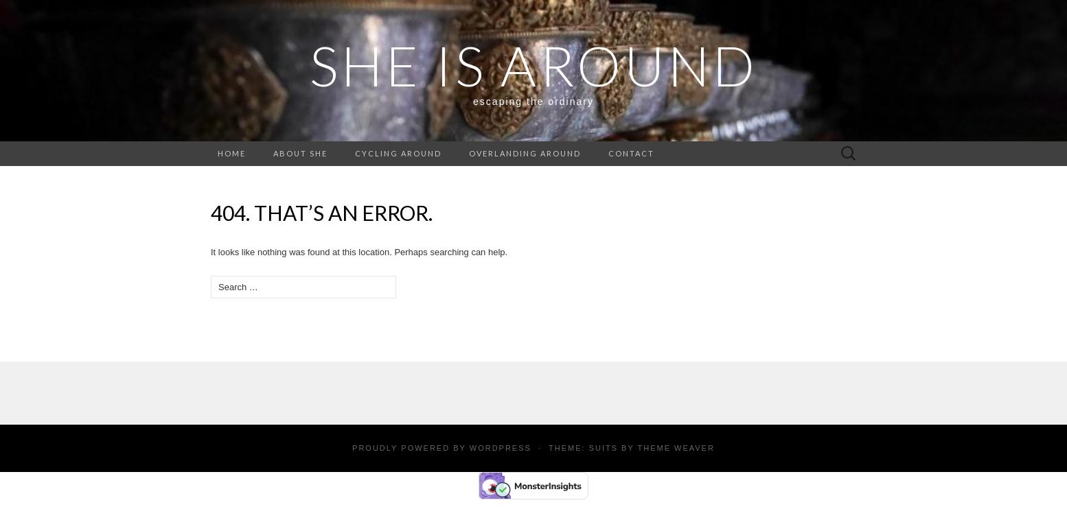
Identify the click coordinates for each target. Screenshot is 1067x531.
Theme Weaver (675, 448)
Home (232, 153)
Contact (631, 153)
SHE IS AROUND (534, 65)
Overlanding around (525, 153)
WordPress (500, 448)
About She (300, 153)
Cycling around (398, 153)
